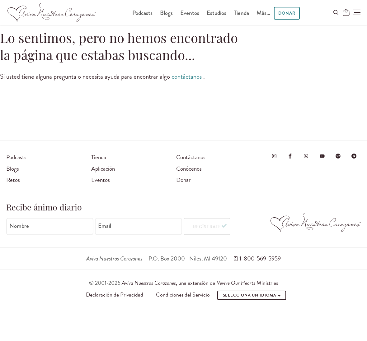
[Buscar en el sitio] (336, 12)
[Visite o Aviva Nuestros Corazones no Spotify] (338, 156)
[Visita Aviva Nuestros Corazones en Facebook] (290, 156)
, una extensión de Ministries (200, 283)
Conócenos (189, 168)
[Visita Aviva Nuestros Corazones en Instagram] (274, 156)
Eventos (189, 13)
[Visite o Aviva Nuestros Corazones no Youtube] (322, 156)
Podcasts (142, 13)
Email (104, 226)
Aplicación (103, 168)
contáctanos (187, 76)
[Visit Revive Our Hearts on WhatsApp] (306, 156)
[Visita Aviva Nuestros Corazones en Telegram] (354, 156)
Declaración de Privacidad (114, 295)
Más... (263, 13)
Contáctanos (190, 157)
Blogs (166, 13)
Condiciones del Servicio (183, 295)
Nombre (19, 226)
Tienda (241, 13)
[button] (356, 12)
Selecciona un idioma (252, 295)
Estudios (216, 13)
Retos (13, 179)
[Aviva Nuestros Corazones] (52, 12)
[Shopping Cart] (346, 12)
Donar (286, 13)
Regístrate (207, 226)
